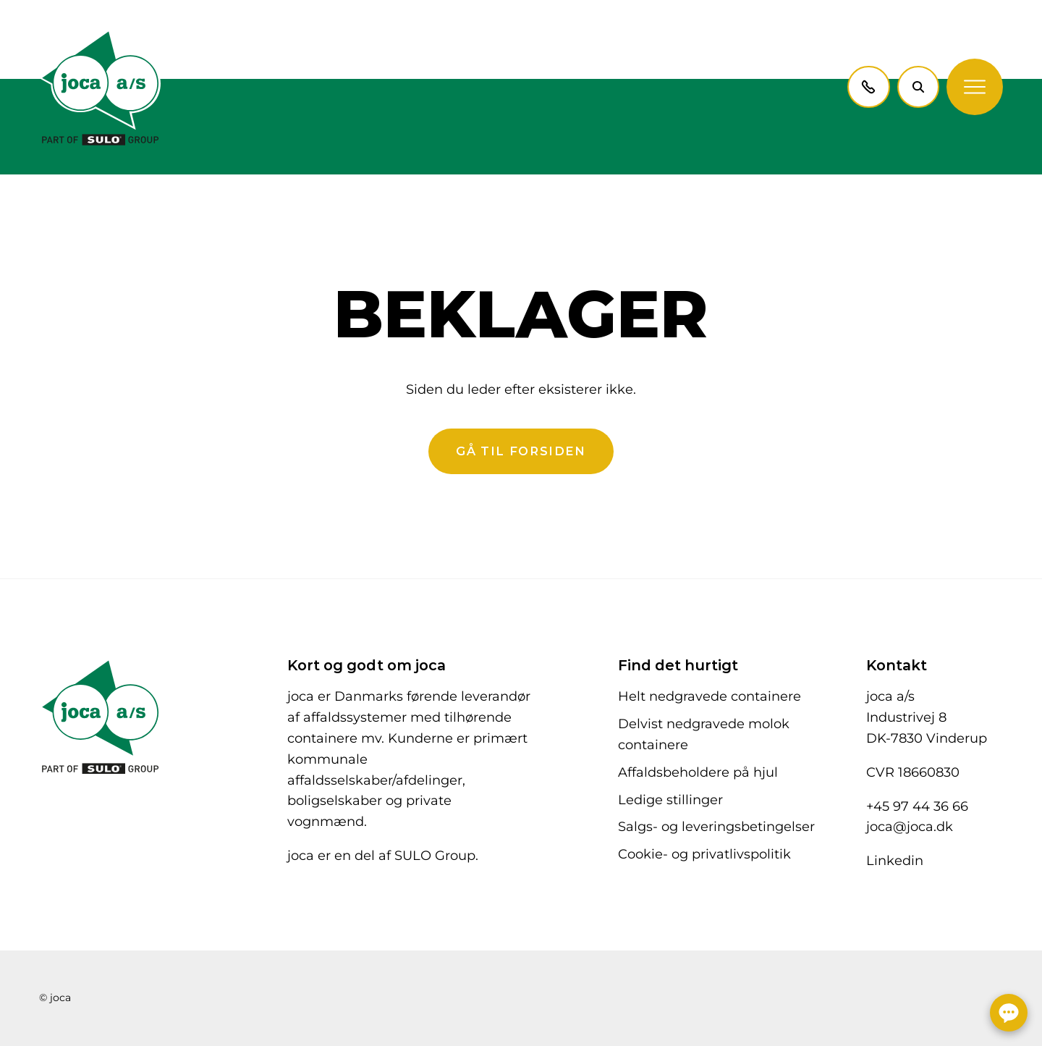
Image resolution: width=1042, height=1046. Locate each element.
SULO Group (434, 856)
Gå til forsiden (520, 451)
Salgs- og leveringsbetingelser (716, 827)
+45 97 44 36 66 (917, 806)
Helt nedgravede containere (709, 696)
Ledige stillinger (670, 800)
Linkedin (894, 861)
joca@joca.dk (909, 827)
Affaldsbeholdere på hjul (698, 772)
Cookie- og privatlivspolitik (704, 854)
